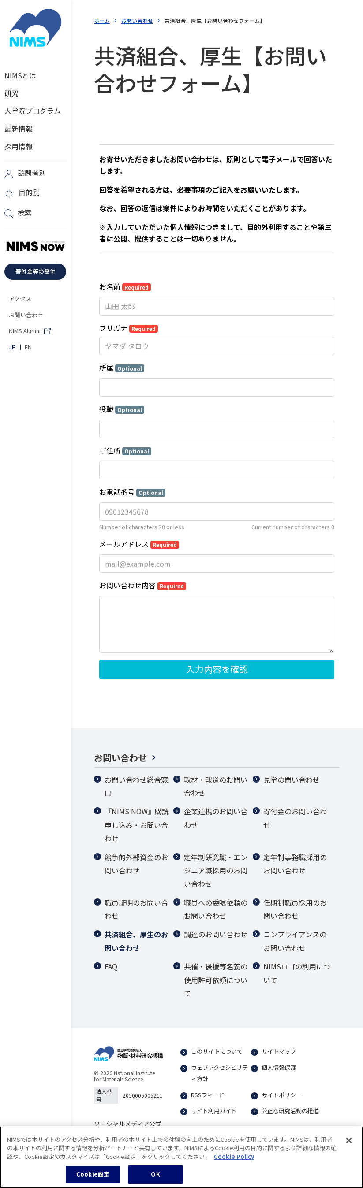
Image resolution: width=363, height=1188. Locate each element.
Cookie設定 (92, 1174)
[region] (181, 1157)
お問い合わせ (137, 20)
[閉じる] (349, 1140)
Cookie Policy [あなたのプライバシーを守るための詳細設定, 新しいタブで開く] (234, 1156)
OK (155, 1174)
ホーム (102, 20)
